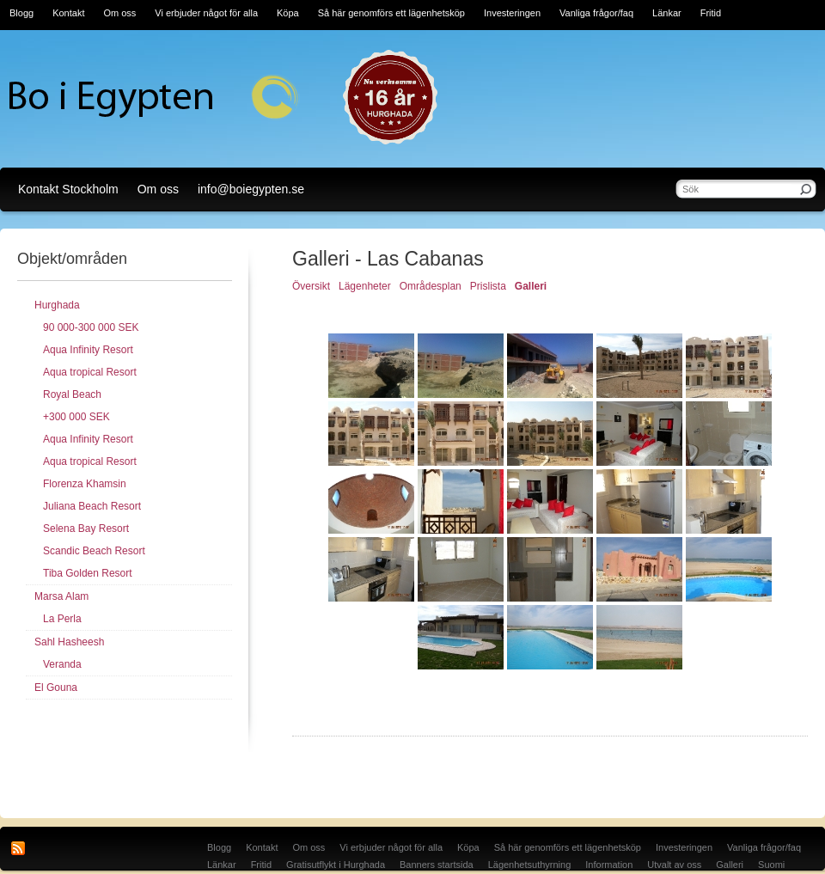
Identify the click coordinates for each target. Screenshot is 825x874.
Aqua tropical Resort (90, 372)
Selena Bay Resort (86, 529)
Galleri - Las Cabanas (388, 259)
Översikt (311, 286)
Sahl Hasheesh (69, 642)
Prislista (488, 286)
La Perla (62, 619)
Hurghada (57, 305)
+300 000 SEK (76, 417)
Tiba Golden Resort (87, 573)
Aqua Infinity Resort (88, 350)
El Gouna (55, 687)
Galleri (531, 286)
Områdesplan (430, 286)
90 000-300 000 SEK (90, 327)
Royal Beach (72, 394)
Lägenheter (365, 286)
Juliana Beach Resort (92, 506)
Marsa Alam (61, 596)
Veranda (62, 664)
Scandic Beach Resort (94, 551)
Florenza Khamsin (84, 484)
